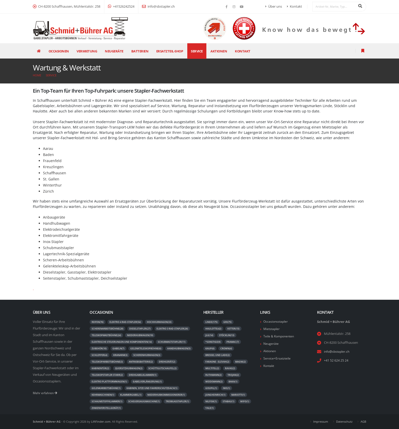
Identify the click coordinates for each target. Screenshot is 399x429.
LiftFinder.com (100, 421)
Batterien (140, 51)
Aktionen (218, 51)
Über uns (273, 6)
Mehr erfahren (45, 393)
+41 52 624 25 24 (336, 360)
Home (37, 75)
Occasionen (59, 51)
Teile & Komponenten (279, 336)
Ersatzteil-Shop (169, 51)
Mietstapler (272, 329)
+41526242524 (121, 6)
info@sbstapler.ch (158, 6)
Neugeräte (114, 51)
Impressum (320, 421)
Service (197, 51)
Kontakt (294, 6)
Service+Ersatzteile (277, 358)
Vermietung (87, 51)
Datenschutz (344, 421)
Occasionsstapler (276, 321)
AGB (363, 421)
